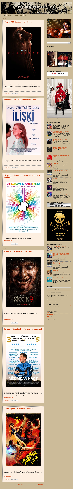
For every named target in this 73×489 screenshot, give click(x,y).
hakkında (10, 15)
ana (4, 15)
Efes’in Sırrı (55, 163)
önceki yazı (41, 484)
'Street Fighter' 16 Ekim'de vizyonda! (18, 409)
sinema (48, 312)
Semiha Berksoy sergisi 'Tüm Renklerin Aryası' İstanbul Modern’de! (61, 132)
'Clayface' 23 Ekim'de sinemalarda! (18, 22)
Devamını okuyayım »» (8, 90)
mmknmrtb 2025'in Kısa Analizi (59, 124)
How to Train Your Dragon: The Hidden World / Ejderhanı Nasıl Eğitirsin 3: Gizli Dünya (61, 254)
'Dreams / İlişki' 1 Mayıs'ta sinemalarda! (20, 100)
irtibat (21, 15)
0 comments (6, 93)
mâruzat (16, 15)
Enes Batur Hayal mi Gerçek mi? (59, 178)
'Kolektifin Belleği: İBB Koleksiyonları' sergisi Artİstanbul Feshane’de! (60, 148)
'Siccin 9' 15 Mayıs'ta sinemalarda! (18, 252)
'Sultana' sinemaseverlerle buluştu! (60, 185)
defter (48, 316)
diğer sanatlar (50, 314)
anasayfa (20, 484)
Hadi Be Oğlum (56, 270)
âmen (26, 15)
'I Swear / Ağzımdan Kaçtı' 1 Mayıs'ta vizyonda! (23, 329)
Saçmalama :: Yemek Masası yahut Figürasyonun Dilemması (60, 171)
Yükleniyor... (49, 47)
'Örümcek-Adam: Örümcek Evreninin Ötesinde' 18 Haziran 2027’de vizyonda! (61, 193)
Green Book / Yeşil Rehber (58, 277)
